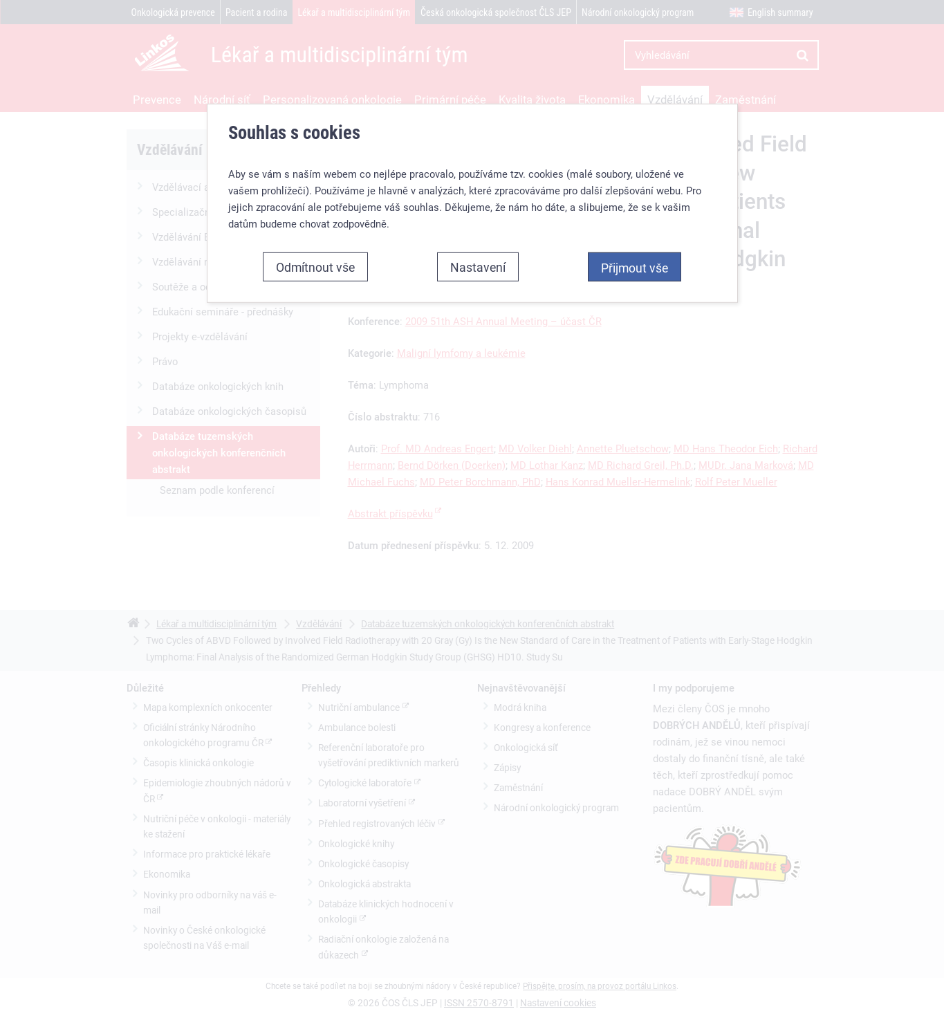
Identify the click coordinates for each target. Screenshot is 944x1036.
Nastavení (478, 267)
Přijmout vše (634, 267)
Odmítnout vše (315, 267)
